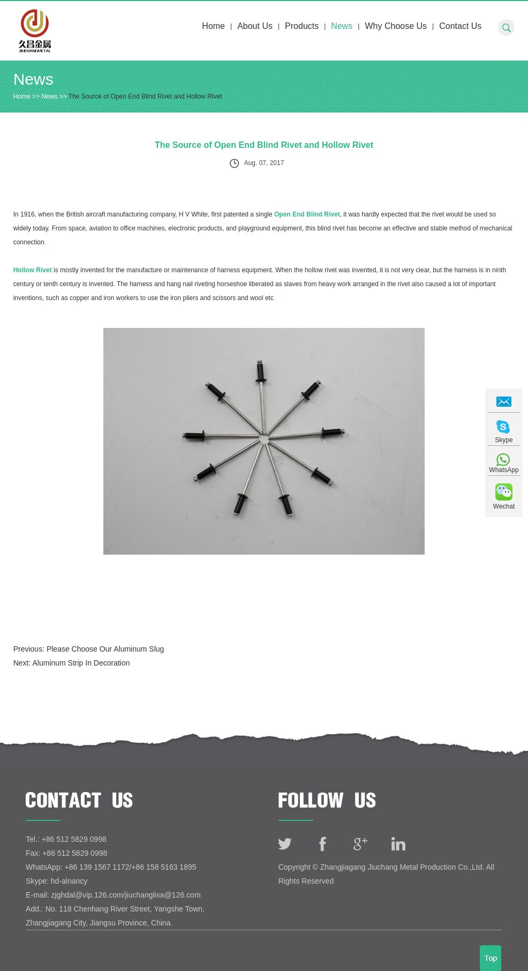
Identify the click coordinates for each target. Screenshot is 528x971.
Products (302, 26)
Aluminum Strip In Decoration (81, 663)
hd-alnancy (69, 881)
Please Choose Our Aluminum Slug (105, 649)
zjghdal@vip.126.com (87, 895)
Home (213, 26)
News (341, 26)
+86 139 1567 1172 (96, 867)
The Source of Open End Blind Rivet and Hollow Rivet (145, 96)
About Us (255, 26)
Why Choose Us (396, 26)
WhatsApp (503, 470)
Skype (503, 440)
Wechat (504, 506)
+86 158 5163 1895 (163, 867)
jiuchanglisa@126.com (162, 895)
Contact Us (460, 26)
